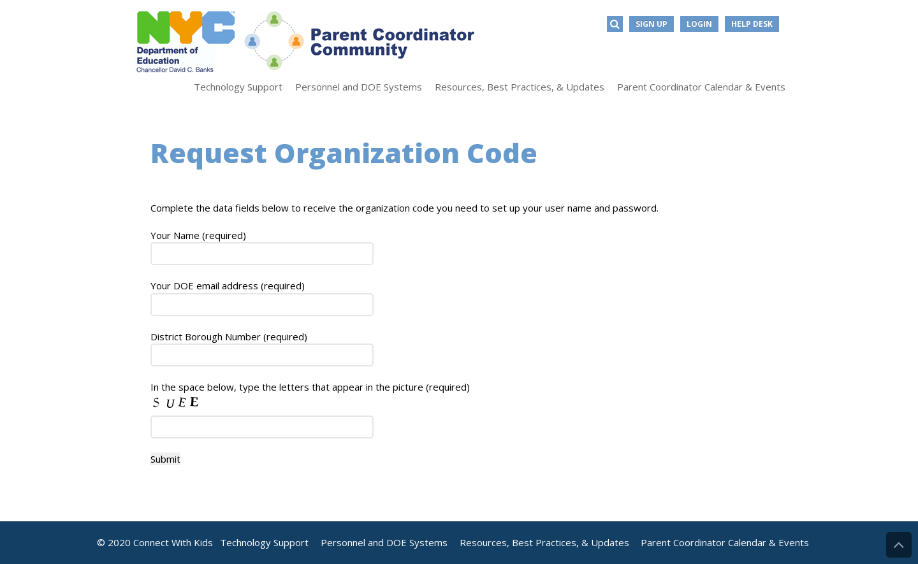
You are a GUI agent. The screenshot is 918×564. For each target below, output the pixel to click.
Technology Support (264, 542)
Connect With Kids (173, 542)
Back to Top (899, 545)
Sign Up (651, 23)
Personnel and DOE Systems (384, 542)
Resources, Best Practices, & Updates (544, 542)
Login (699, 23)
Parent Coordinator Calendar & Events (725, 542)
